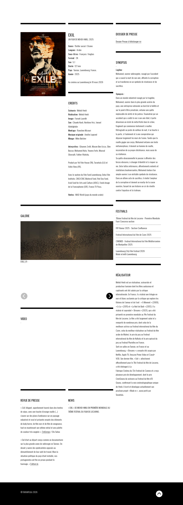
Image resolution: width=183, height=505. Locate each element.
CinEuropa (46, 431)
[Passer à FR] (177, 4)
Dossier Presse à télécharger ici (128, 41)
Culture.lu (34, 464)
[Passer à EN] (174, 4)
